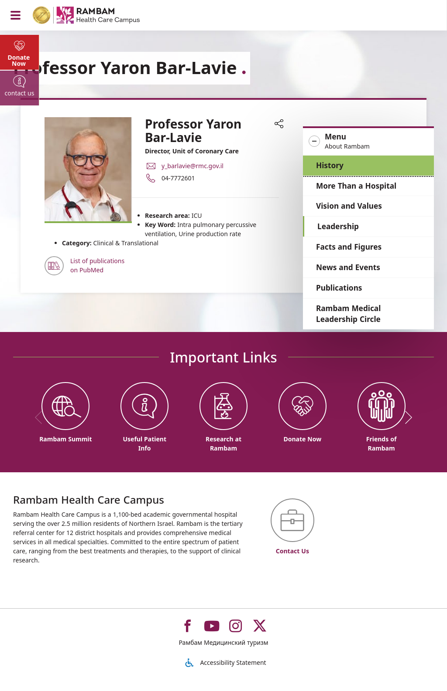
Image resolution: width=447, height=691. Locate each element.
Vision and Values (349, 206)
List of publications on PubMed (97, 265)
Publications (339, 288)
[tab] (19, 52)
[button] (368, 141)
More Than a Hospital (356, 186)
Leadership (338, 226)
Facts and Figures (349, 247)
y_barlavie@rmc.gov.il (193, 165)
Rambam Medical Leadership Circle (348, 314)
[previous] (41, 417)
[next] (405, 417)
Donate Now (19, 60)
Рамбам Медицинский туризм (223, 642)
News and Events (348, 267)
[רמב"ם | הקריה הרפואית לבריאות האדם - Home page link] (98, 16)
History (330, 165)
